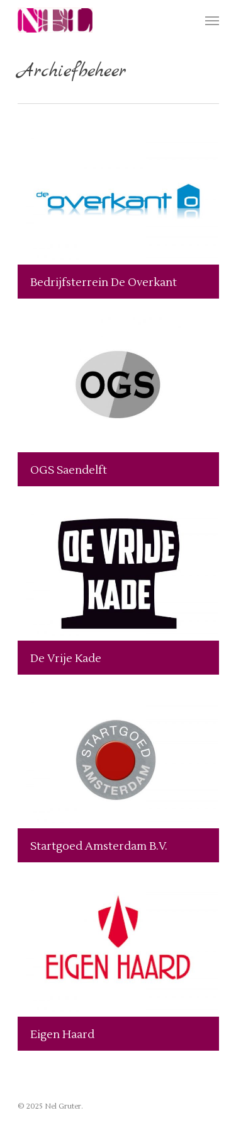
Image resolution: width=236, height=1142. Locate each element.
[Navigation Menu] (212, 20)
